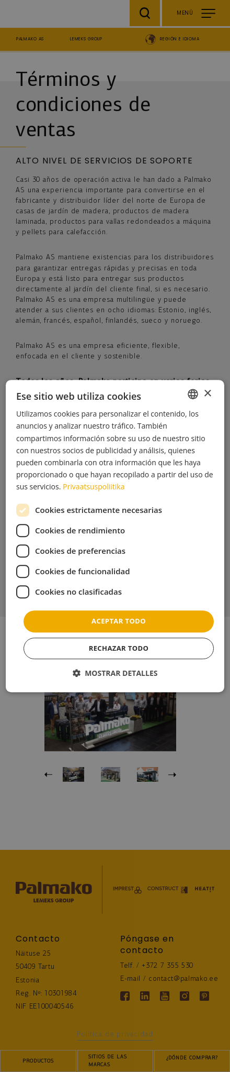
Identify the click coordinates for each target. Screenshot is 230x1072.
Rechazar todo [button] (119, 648)
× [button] (207, 394)
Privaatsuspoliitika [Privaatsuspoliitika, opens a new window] (93, 486)
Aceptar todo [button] (118, 621)
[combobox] (193, 394)
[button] (115, 673)
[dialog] (115, 536)
